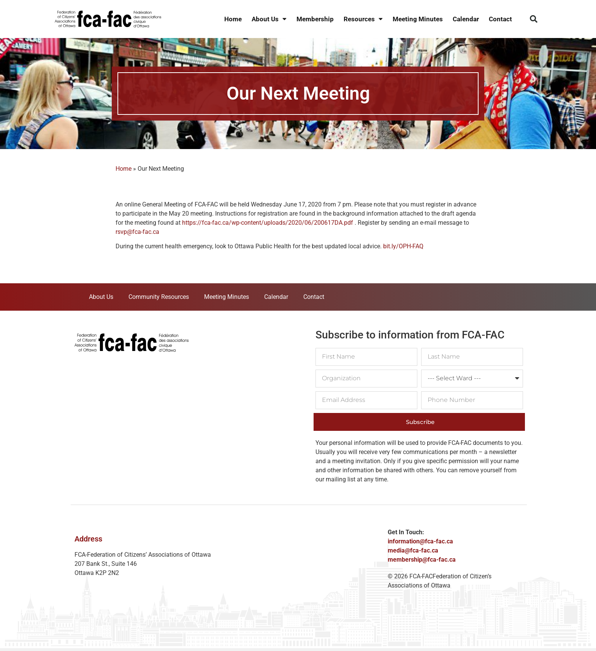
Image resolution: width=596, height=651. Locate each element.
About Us (269, 19)
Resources (363, 19)
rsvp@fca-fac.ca (137, 231)
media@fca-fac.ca (413, 550)
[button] (533, 19)
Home (233, 19)
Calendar (466, 19)
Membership (315, 19)
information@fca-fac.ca (420, 541)
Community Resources (158, 296)
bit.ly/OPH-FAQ (403, 246)
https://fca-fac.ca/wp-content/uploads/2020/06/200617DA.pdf (267, 222)
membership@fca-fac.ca (422, 559)
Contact (500, 19)
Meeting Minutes (418, 19)
